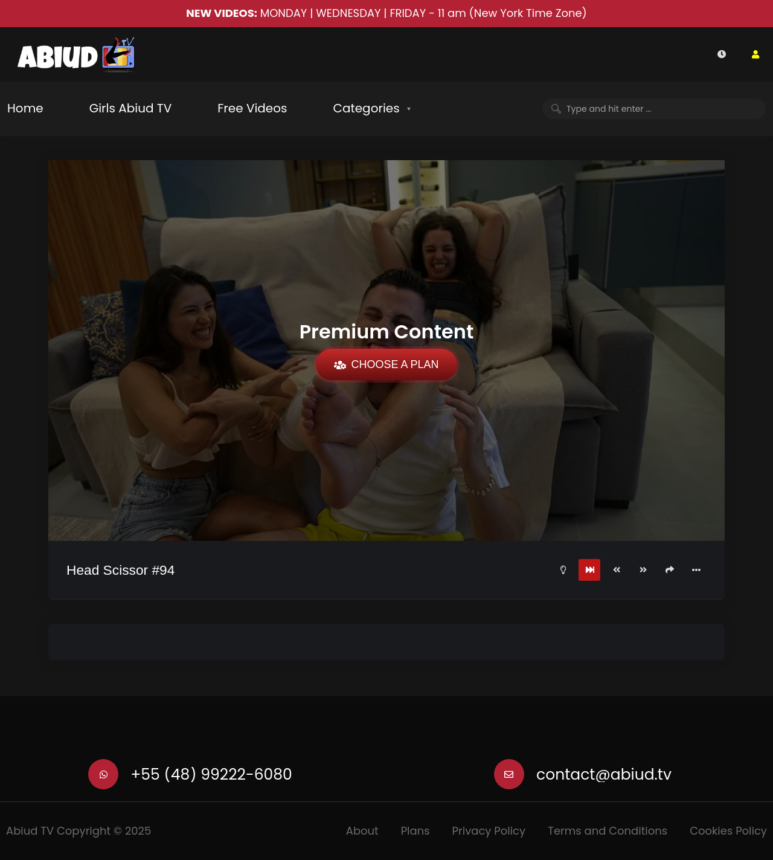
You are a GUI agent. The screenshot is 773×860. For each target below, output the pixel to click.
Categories (366, 108)
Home (25, 108)
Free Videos (252, 108)
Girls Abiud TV (130, 108)
